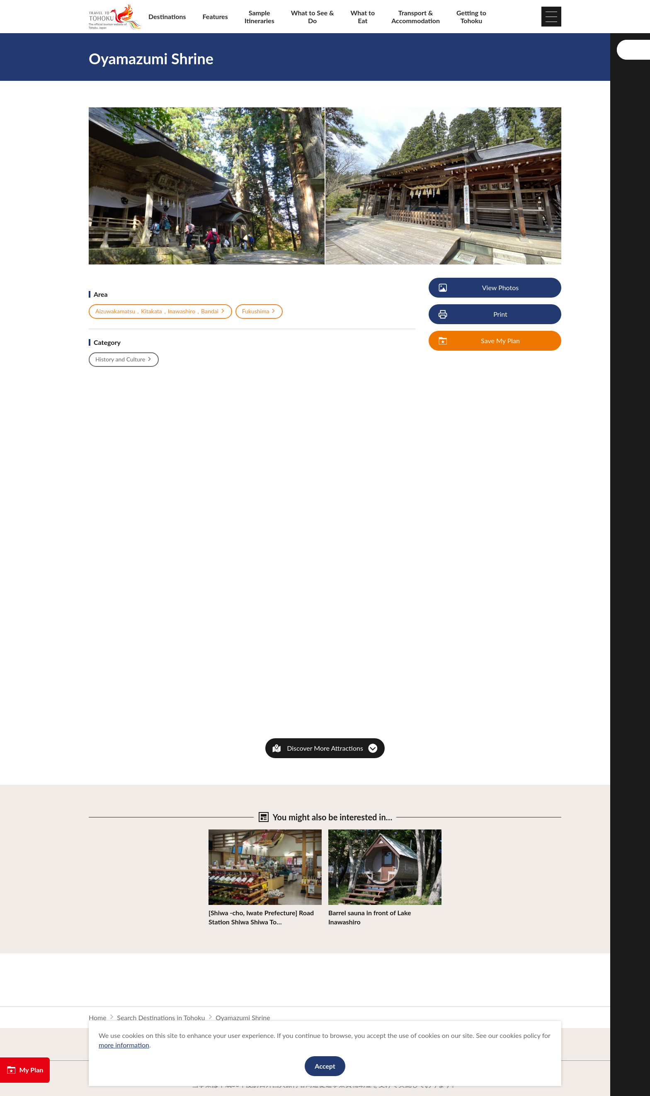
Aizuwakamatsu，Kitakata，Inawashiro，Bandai (160, 311)
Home (98, 1017)
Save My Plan (479, 341)
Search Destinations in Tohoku (161, 1017)
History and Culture (123, 359)
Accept (325, 1066)
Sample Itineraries (259, 16)
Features (215, 16)
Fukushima (259, 311)
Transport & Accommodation (415, 16)
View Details (227, 833)
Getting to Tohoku (471, 16)
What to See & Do (312, 16)
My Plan (25, 1069)
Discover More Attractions (325, 748)
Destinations (167, 16)
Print (473, 314)
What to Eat (363, 16)
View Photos (479, 288)
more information (124, 1045)
